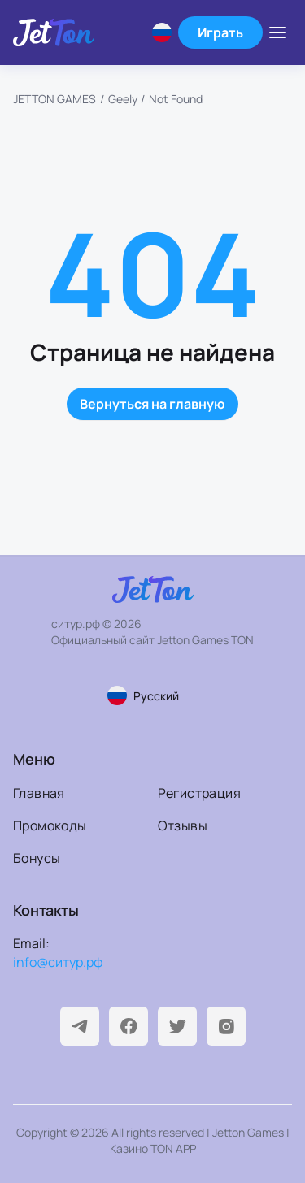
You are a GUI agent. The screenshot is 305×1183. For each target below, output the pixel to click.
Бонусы (36, 858)
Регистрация (199, 793)
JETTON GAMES (54, 98)
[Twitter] (177, 1026)
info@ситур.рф (58, 962)
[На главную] (53, 32)
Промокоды (50, 825)
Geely (122, 98)
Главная (39, 793)
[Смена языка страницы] (152, 695)
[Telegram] (79, 1026)
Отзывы (182, 825)
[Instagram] (226, 1026)
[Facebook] (128, 1026)
